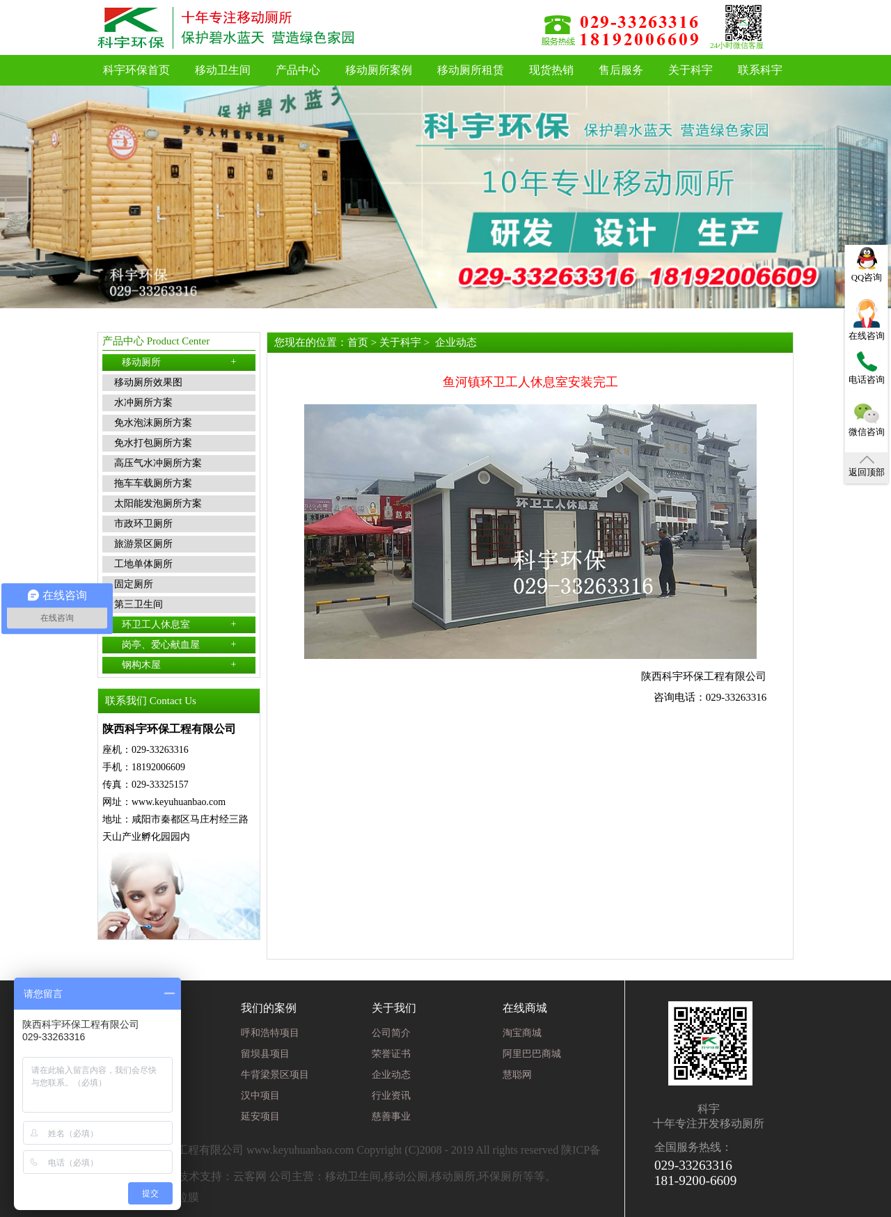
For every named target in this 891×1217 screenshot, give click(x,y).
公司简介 (391, 1033)
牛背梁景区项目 (275, 1074)
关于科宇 (690, 70)
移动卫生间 (223, 70)
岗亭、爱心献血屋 (179, 644)
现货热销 (551, 70)
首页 (357, 342)
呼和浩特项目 (270, 1033)
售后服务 (621, 70)
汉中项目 (260, 1095)
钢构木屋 (179, 664)
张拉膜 (182, 1197)
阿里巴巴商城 (532, 1054)
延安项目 (260, 1116)
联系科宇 (760, 70)
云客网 (250, 1176)
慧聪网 (517, 1074)
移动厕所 (179, 361)
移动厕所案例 (378, 70)
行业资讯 (391, 1095)
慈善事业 (391, 1116)
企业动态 (456, 342)
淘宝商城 (522, 1033)
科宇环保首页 (136, 70)
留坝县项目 (265, 1054)
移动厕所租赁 (470, 70)
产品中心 (298, 70)
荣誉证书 (391, 1054)
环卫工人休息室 (179, 624)
